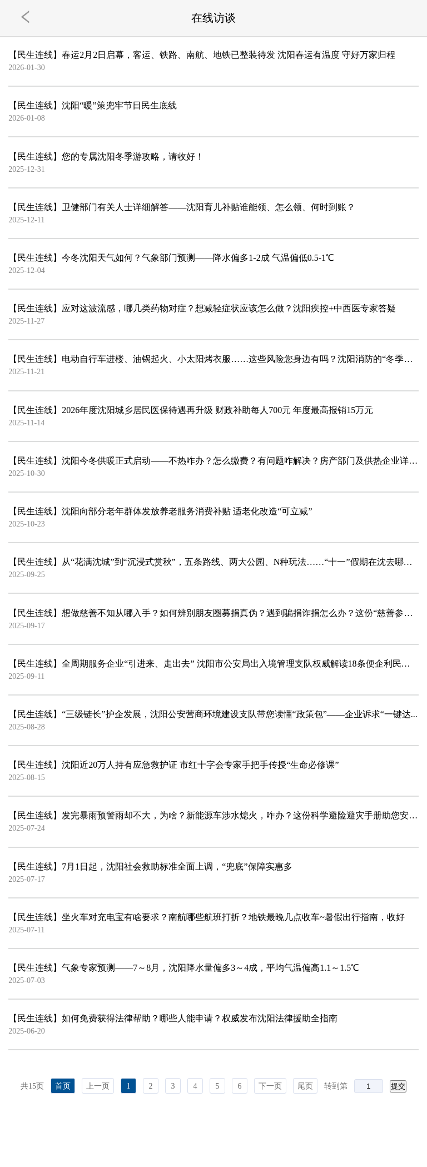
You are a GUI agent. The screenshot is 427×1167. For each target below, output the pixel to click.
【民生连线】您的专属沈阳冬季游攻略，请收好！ (106, 156)
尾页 (305, 1086)
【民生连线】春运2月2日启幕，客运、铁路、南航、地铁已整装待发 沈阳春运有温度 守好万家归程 (201, 54)
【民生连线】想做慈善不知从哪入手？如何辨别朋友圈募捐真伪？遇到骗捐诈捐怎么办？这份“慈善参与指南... (213, 613)
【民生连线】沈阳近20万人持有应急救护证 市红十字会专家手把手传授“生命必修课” (173, 764)
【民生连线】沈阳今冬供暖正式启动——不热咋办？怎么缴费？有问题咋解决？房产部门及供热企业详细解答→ (213, 460)
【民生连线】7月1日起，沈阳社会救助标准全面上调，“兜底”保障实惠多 (150, 866)
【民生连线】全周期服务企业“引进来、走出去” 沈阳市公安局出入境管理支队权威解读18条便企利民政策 (213, 663)
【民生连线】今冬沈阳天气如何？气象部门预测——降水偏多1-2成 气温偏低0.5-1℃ (171, 257)
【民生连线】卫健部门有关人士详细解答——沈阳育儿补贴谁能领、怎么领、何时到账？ (181, 207)
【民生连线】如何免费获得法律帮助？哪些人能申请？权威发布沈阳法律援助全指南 (172, 1018)
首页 (63, 1086)
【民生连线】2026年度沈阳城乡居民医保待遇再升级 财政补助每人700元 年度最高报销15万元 (190, 410)
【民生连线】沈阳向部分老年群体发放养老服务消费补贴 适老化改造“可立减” (160, 511)
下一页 (270, 1086)
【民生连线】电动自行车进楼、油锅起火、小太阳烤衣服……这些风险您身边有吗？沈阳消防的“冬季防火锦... (213, 359)
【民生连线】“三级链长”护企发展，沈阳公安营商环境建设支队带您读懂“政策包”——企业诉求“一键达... (213, 714)
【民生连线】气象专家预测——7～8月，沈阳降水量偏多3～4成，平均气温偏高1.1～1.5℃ (183, 967)
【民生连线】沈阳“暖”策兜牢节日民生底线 (92, 105)
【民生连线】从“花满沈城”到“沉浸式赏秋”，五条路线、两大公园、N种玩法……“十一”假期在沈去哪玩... (213, 562)
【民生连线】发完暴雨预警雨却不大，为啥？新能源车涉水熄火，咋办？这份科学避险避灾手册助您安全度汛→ (213, 815)
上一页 (98, 1086)
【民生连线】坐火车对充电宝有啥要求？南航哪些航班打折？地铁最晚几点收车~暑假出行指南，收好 (206, 917)
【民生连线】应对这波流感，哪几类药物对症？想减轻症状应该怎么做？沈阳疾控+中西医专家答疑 (202, 308)
